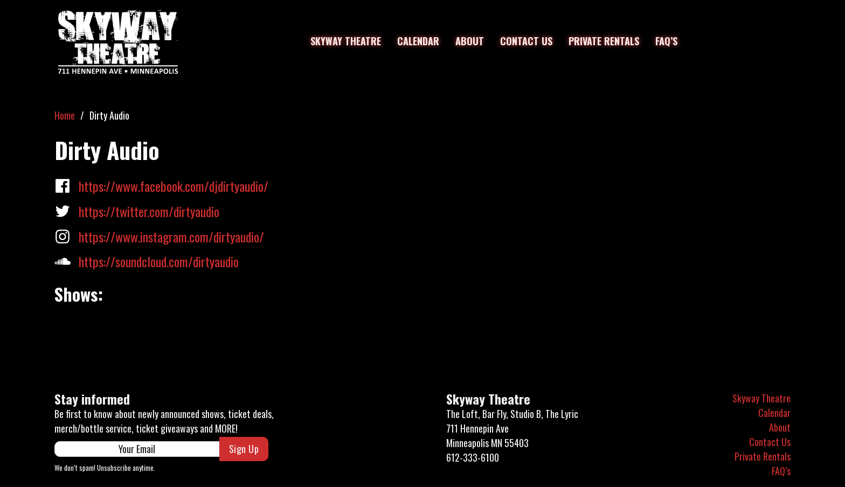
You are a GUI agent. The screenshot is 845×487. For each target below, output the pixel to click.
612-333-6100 (472, 457)
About (469, 41)
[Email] (136, 449)
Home (64, 115)
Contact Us (526, 41)
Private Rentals (604, 41)
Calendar (418, 41)
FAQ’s (666, 41)
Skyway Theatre (345, 41)
